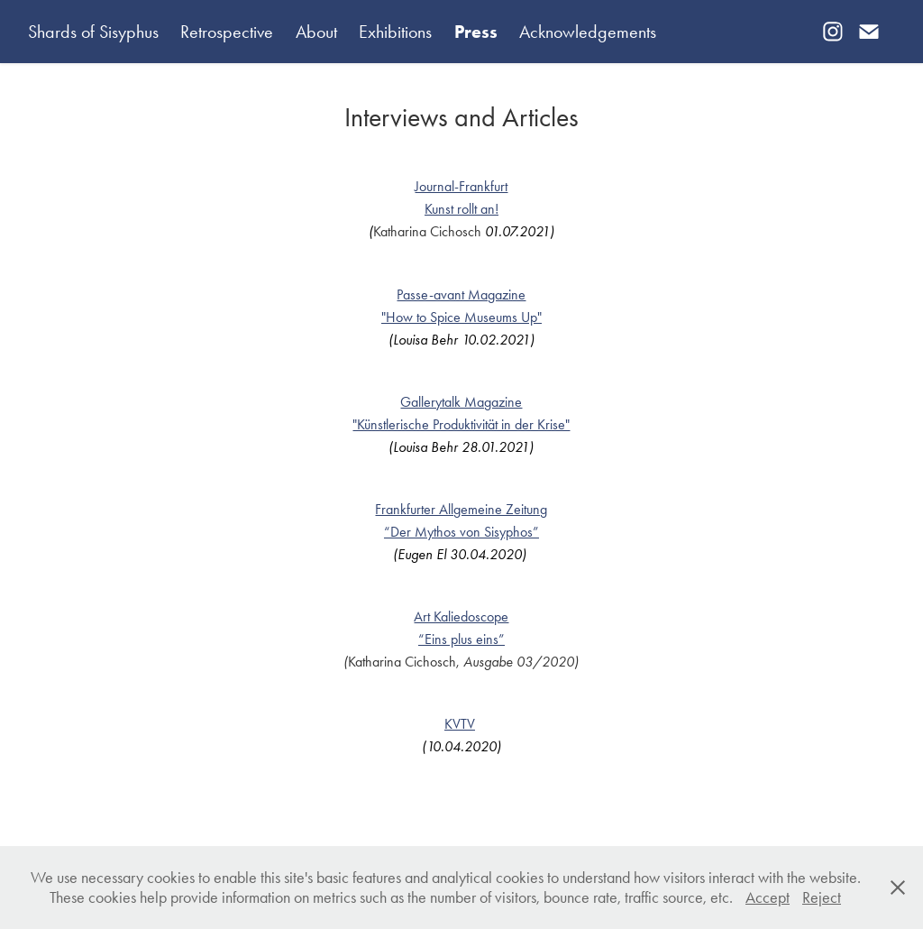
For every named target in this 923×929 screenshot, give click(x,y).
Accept (767, 897)
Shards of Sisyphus (93, 31)
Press (476, 31)
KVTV (459, 723)
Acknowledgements (587, 31)
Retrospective (226, 31)
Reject (821, 897)
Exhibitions (395, 31)
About (316, 31)
